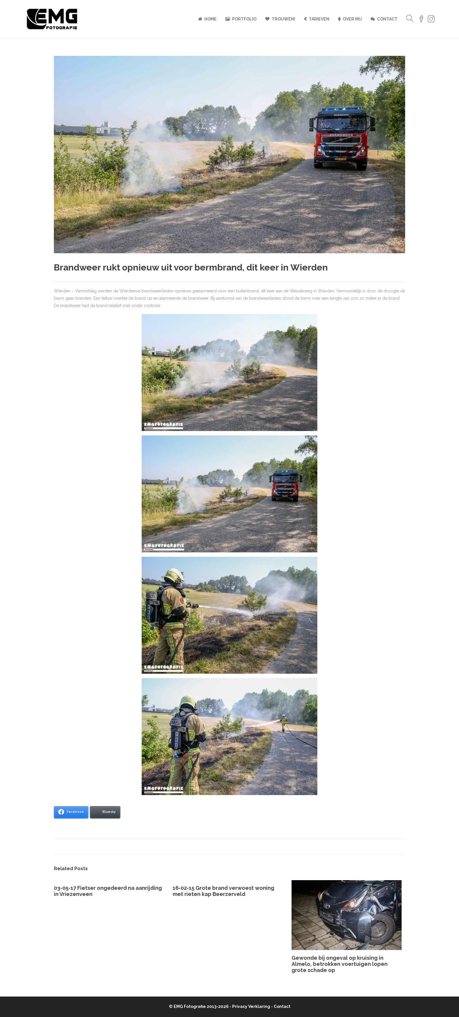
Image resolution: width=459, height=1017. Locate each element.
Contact (387, 19)
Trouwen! (283, 19)
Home (210, 19)
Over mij (352, 19)
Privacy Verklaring (251, 1006)
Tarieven (319, 19)
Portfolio (244, 19)
